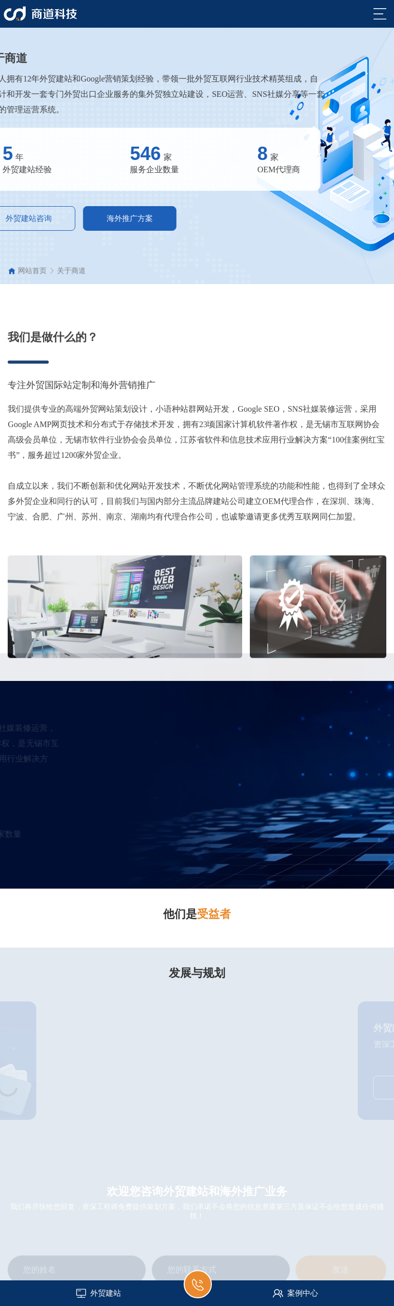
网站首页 (32, 275)
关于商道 (71, 275)
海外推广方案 (82, 218)
